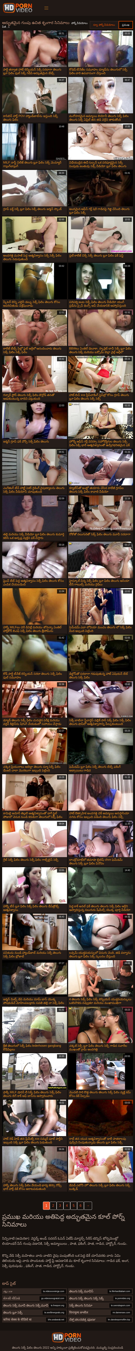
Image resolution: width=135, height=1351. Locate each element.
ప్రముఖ (125, 24)
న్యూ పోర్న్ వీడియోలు (104, 24)
